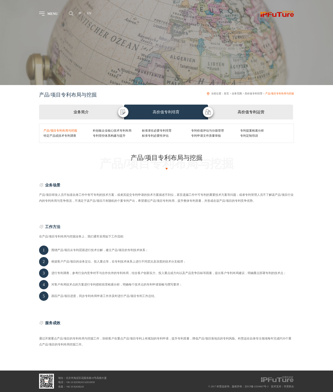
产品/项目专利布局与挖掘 (279, 93)
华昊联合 (289, 386)
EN (89, 13)
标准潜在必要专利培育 (157, 130)
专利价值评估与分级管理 (207, 130)
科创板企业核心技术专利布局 (112, 130)
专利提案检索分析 (252, 130)
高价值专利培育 (253, 93)
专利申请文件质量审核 (206, 135)
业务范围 (237, 93)
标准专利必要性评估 (155, 135)
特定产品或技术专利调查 (60, 135)
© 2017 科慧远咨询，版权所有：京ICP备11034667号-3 (238, 386)
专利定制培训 (249, 135)
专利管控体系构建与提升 (109, 135)
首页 (226, 93)
